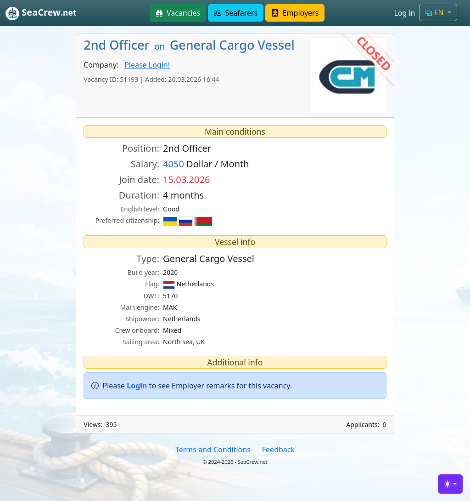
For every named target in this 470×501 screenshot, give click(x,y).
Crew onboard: (137, 330)
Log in (404, 13)
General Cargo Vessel (208, 258)
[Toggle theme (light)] (450, 484)
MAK (170, 307)
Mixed (172, 330)
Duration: (139, 195)
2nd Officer (187, 148)
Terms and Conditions (213, 449)
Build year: (143, 272)
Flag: (152, 283)
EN (435, 12)
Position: (140, 148)
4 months (183, 195)
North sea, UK (184, 341)
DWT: (151, 295)
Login (137, 386)
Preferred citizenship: (127, 220)
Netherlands (188, 284)
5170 (170, 295)
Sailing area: (141, 341)
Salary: (145, 164)
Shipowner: (142, 318)
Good (171, 209)
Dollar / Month (206, 164)
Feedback (278, 449)
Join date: (139, 179)
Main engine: (140, 307)
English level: (139, 209)
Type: (147, 258)
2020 (170, 272)
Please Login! (147, 65)
